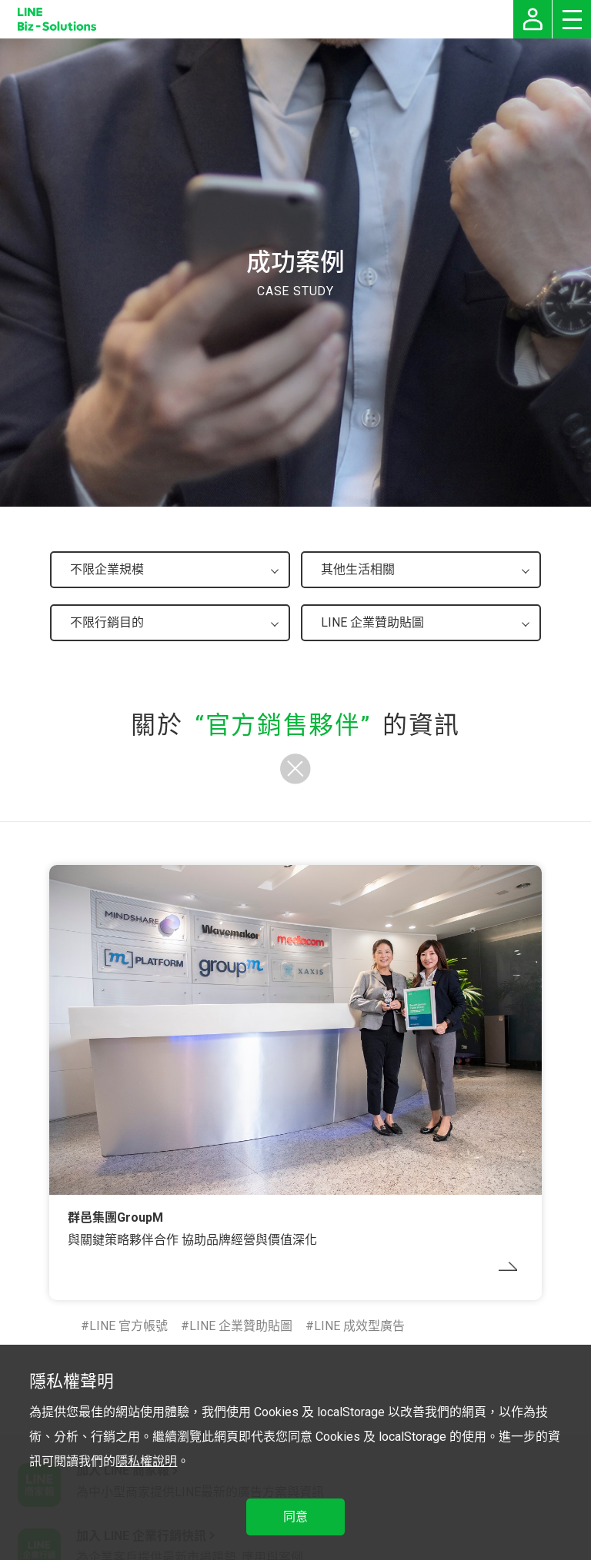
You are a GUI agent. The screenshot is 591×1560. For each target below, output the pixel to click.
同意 (295, 1516)
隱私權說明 (146, 1461)
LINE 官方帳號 (128, 1326)
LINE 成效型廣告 (359, 1326)
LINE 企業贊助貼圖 (240, 1326)
